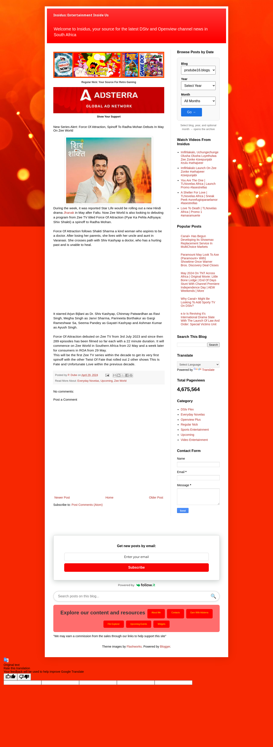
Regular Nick (189, 424)
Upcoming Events (138, 624)
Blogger (165, 646)
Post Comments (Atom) (87, 504)
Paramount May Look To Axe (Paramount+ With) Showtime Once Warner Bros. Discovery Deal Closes (200, 260)
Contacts (175, 612)
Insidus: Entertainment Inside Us (81, 15)
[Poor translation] (24, 676)
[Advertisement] (108, 281)
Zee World (120, 380)
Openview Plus (191, 419)
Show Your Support (109, 116)
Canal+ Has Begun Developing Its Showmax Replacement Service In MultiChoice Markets (197, 241)
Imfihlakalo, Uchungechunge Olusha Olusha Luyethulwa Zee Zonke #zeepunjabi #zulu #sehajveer (200, 158)
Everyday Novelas (88, 380)
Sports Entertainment (195, 429)
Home (109, 497)
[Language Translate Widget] (198, 364)
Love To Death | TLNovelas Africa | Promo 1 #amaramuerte (199, 211)
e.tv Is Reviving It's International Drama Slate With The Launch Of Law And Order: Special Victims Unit (200, 319)
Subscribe (136, 567)
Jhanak (69, 212)
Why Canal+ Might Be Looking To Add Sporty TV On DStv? (198, 302)
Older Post (156, 497)
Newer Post (62, 497)
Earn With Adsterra (199, 612)
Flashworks (134, 646)
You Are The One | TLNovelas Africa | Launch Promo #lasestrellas (198, 184)
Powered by (136, 585)
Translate (204, 369)
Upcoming (107, 380)
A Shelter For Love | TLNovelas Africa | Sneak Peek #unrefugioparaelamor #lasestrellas (199, 198)
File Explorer (114, 624)
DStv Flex (187, 409)
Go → (191, 112)
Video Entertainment (194, 440)
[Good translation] (10, 676)
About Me (156, 612)
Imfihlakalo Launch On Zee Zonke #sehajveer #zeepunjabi (198, 171)
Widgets (161, 624)
